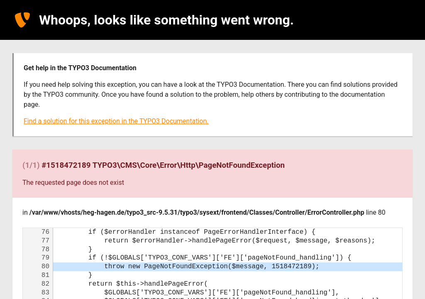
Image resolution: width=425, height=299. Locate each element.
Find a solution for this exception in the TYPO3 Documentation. (116, 121)
